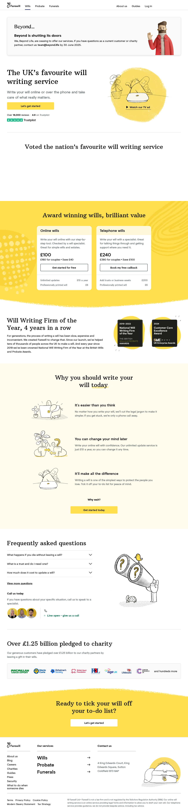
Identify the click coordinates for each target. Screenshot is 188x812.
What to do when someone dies (17, 787)
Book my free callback (123, 267)
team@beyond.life (48, 45)
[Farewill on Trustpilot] (21, 120)
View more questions (19, 583)
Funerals (54, 6)
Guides (136, 6)
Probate (40, 6)
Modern (21, 804)
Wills (27, 6)
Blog (9, 760)
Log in (148, 6)
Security (12, 781)
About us (121, 6)
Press (10, 776)
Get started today (94, 510)
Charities (12, 768)
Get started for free (64, 267)
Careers (11, 764)
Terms (10, 800)
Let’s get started (30, 106)
